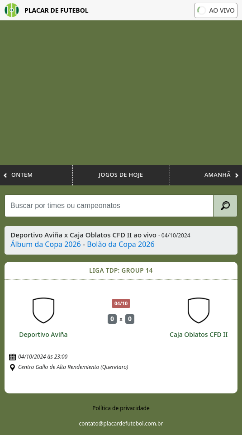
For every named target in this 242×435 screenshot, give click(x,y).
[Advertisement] (121, 97)
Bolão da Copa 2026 (120, 244)
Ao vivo (216, 10)
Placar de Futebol (47, 10)
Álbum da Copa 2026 (45, 244)
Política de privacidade (120, 408)
